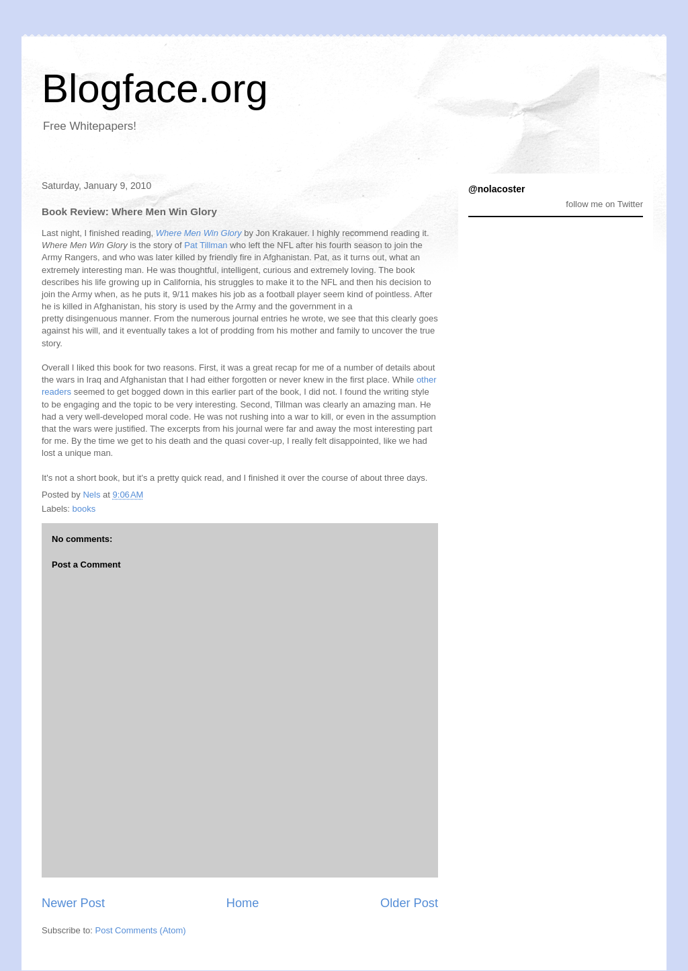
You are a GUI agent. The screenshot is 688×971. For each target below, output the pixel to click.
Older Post (409, 903)
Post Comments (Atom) (140, 930)
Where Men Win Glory (199, 233)
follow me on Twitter (604, 204)
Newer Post (73, 903)
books (84, 509)
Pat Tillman (205, 245)
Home (242, 903)
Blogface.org (155, 88)
